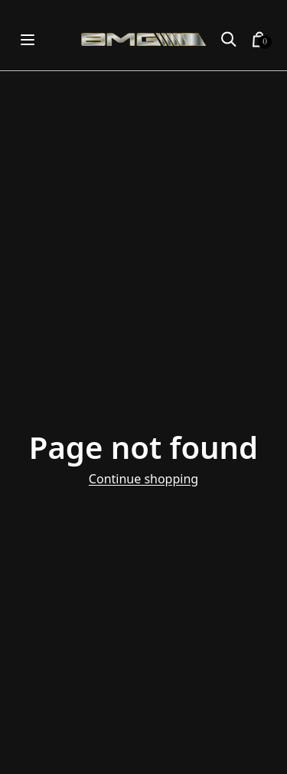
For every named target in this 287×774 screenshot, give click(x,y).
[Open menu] (27, 39)
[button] (229, 40)
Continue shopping (143, 478)
